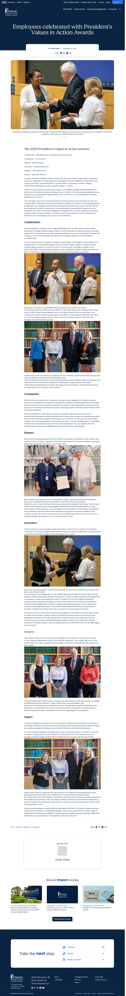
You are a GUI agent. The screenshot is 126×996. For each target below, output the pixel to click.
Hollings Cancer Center (88, 2)
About (57, 977)
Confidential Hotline (81, 977)
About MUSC (67, 9)
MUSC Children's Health (71, 2)
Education (11, 2)
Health (19, 2)
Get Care (78, 980)
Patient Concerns (100, 980)
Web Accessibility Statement (106, 993)
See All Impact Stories (62, 919)
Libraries (99, 977)
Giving (108, 2)
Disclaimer (78, 993)
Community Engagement (96, 9)
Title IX (94, 993)
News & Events (79, 9)
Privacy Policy (87, 993)
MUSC (4, 2)
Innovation (112, 9)
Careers (101, 2)
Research (26, 2)
